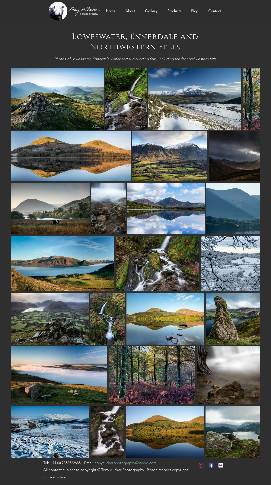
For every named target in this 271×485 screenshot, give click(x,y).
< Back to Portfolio (57, 56)
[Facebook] (211, 465)
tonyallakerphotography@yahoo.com (126, 463)
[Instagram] (201, 465)
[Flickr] (220, 465)
